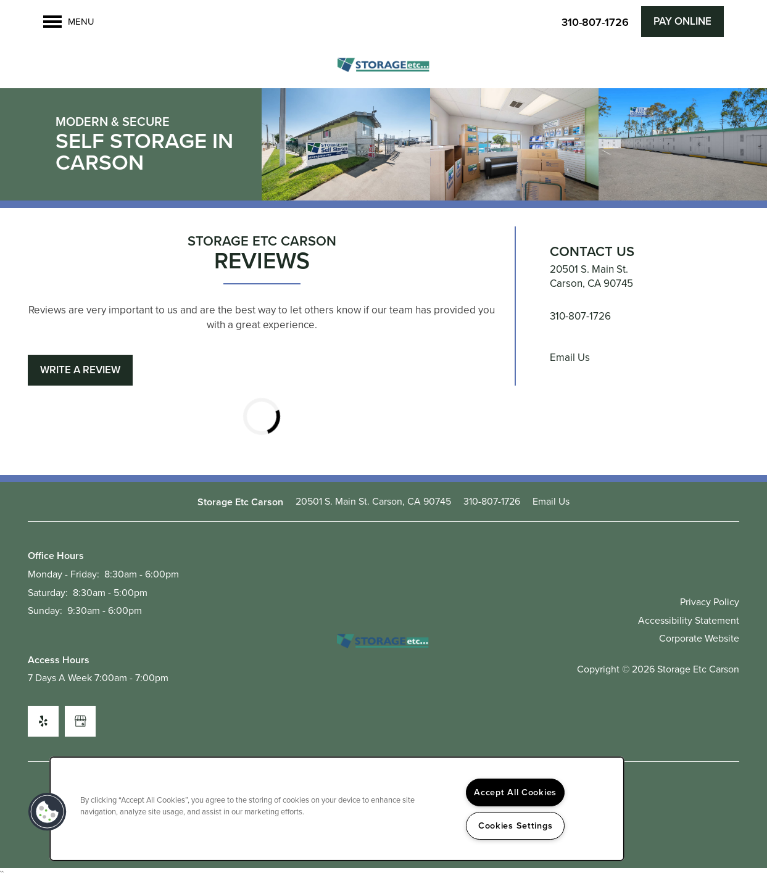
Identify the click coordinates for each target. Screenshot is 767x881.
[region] (336, 808)
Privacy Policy (709, 602)
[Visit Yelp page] (43, 721)
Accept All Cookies (515, 792)
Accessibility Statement (688, 620)
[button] (682, 21)
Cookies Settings (515, 825)
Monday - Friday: (63, 574)
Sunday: (45, 610)
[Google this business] (80, 721)
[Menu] (68, 21)
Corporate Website (699, 638)
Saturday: (48, 592)
